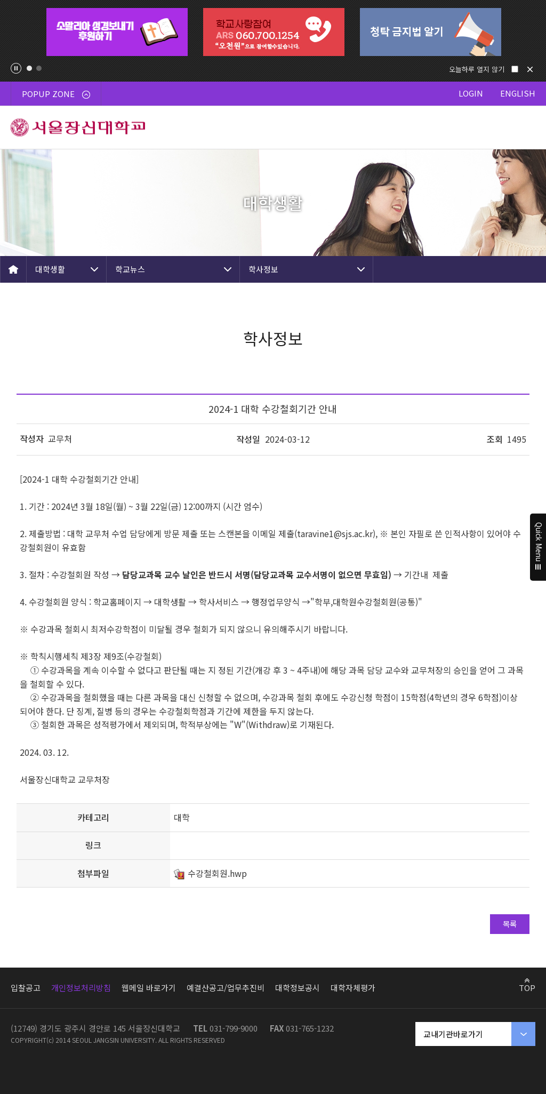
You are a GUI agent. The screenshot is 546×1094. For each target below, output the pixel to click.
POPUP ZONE (56, 93)
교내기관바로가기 (453, 1034)
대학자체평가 (353, 987)
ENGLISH (517, 93)
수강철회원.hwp (217, 873)
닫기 (530, 69)
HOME (13, 269)
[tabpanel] (116, 32)
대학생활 (50, 269)
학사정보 (263, 269)
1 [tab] (29, 68)
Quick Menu (538, 547)
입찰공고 (26, 987)
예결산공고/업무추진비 (225, 987)
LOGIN (471, 93)
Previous (19, 32)
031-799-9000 (234, 1028)
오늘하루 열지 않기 (476, 69)
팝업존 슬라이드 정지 (16, 68)
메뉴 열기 (524, 127)
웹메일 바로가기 (149, 987)
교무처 (60, 438)
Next (526, 32)
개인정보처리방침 (81, 987)
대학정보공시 (297, 987)
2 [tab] (39, 68)
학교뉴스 (130, 269)
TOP (527, 987)
